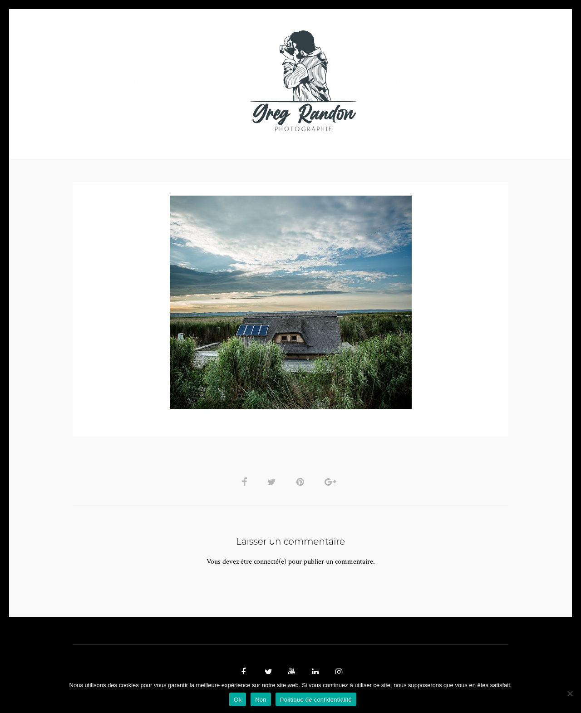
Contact (395, 80)
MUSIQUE (218, 80)
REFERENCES (447, 80)
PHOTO (130, 80)
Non (260, 699)
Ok (237, 699)
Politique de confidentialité (316, 699)
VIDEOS (175, 80)
